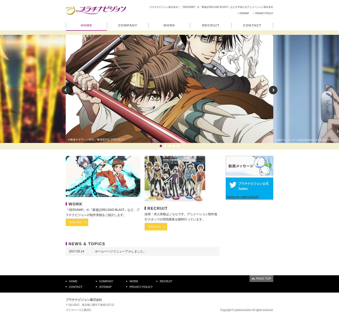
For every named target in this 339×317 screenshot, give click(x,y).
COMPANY (128, 25)
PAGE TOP (263, 278)
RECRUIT (211, 25)
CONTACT (252, 25)
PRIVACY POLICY (264, 13)
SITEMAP (244, 13)
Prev (66, 90)
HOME (86, 25)
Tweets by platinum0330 (242, 197)
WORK (169, 25)
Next (273, 90)
